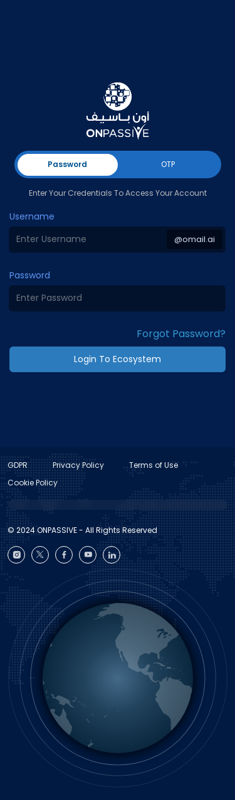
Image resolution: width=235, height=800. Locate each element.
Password (29, 275)
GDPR (18, 465)
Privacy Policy (78, 465)
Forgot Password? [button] (181, 334)
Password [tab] (67, 164)
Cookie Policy (33, 482)
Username (32, 216)
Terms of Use (153, 465)
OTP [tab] (168, 164)
